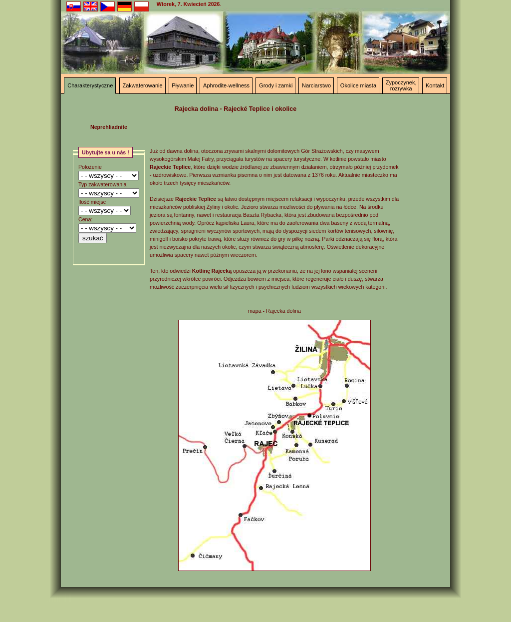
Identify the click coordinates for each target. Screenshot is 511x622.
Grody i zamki (275, 85)
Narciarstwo (316, 85)
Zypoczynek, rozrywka (401, 85)
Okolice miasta (358, 85)
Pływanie (183, 85)
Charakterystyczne (90, 85)
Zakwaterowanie (142, 85)
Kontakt (435, 85)
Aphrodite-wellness (226, 85)
